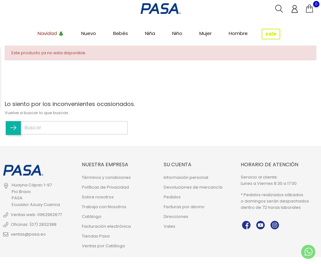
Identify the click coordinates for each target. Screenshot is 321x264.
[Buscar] (74, 127)
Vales (169, 226)
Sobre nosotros (98, 197)
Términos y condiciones (106, 177)
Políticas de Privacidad (105, 187)
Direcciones (176, 217)
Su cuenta (177, 164)
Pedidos (172, 197)
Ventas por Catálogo (103, 246)
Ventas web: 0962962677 (36, 215)
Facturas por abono (184, 207)
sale (270, 34)
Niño (177, 33)
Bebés (120, 33)
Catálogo (91, 217)
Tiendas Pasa (96, 236)
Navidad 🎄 (51, 33)
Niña (150, 33)
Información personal (186, 177)
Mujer (205, 33)
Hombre (238, 33)
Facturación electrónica (106, 226)
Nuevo (88, 33)
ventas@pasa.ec (28, 234)
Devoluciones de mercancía (193, 187)
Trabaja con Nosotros (104, 207)
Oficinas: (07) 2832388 (34, 224)
